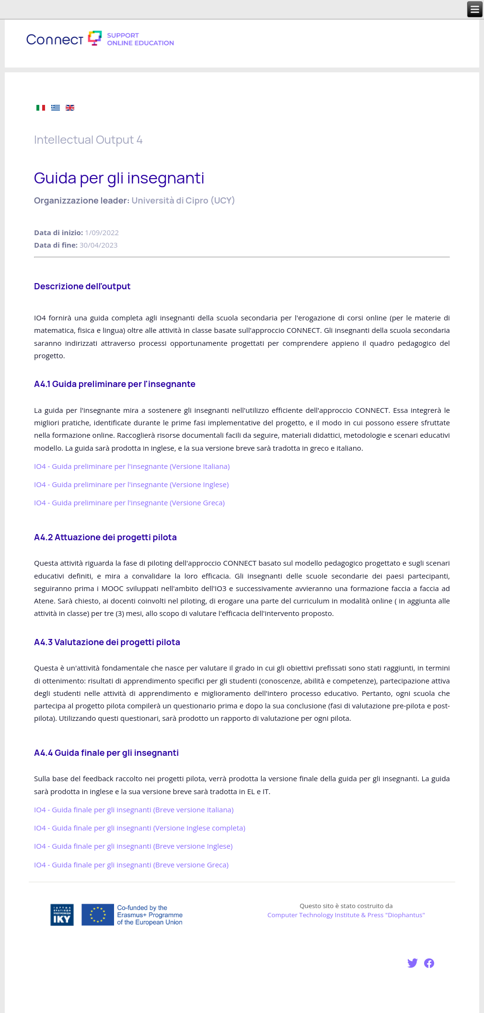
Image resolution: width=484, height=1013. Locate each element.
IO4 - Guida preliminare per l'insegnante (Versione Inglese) (131, 484)
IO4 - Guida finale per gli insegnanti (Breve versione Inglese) (133, 846)
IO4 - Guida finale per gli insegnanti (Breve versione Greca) (131, 864)
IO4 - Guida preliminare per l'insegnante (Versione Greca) (129, 502)
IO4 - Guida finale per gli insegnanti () (133, 809)
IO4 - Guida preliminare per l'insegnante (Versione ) (132, 466)
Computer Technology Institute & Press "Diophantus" (346, 915)
